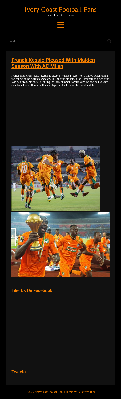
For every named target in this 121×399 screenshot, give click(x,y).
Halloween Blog (86, 391)
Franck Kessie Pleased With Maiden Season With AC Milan (53, 63)
